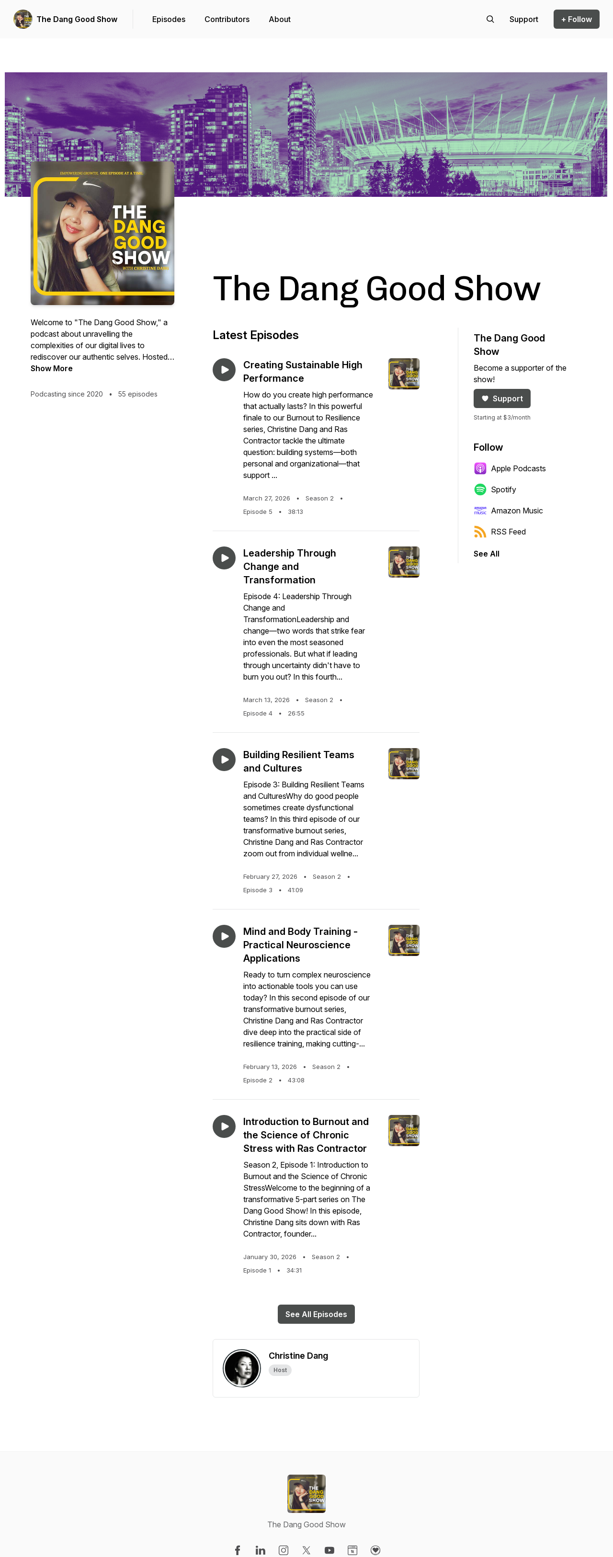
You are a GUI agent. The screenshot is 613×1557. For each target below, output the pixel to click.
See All (486, 553)
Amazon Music (508, 510)
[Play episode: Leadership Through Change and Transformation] (224, 557)
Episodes (168, 19)
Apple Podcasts (510, 468)
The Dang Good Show (76, 19)
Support (502, 398)
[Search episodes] (490, 19)
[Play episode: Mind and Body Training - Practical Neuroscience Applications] (224, 936)
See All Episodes (316, 1314)
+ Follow (576, 19)
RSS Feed (500, 531)
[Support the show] (524, 19)
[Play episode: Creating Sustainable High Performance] (224, 369)
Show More (52, 368)
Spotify (495, 489)
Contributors (227, 19)
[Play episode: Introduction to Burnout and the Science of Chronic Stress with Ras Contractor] (224, 1126)
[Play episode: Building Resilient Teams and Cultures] (224, 759)
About (280, 19)
